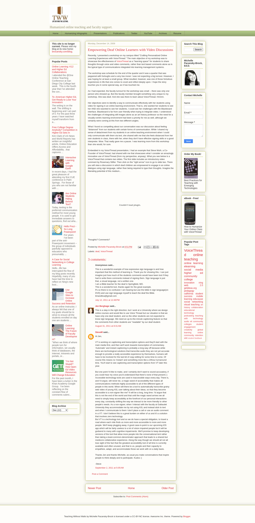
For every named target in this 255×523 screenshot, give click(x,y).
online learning (193, 263)
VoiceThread (123, 61)
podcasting (189, 316)
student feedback (195, 338)
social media (193, 269)
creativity (188, 330)
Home (56, 33)
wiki (186, 338)
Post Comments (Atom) (137, 496)
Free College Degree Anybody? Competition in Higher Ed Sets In (64, 130)
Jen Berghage (102, 306)
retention (199, 335)
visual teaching (192, 304)
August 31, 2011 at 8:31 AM (108, 326)
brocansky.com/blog (62, 51)
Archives (163, 33)
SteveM (99, 332)
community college (190, 278)
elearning (189, 266)
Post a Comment (100, 474)
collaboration (197, 307)
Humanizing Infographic (76, 33)
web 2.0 (193, 285)
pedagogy (189, 290)
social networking (193, 301)
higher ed (193, 272)
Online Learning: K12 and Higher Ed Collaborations (63, 69)
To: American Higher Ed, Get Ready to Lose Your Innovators (64, 100)
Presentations (100, 33)
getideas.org (190, 288)
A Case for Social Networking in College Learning (63, 262)
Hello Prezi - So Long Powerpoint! (70, 229)
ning (201, 282)
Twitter (134, 33)
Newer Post (94, 488)
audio (186, 321)
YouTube (148, 33)
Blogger (186, 516)
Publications (119, 33)
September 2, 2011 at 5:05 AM (109, 468)
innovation (189, 282)
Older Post (168, 488)
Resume (177, 33)
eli (191, 321)
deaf (97, 251)
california (188, 293)
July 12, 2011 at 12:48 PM (107, 300)
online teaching (193, 257)
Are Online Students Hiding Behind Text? (71, 199)
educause (198, 299)
